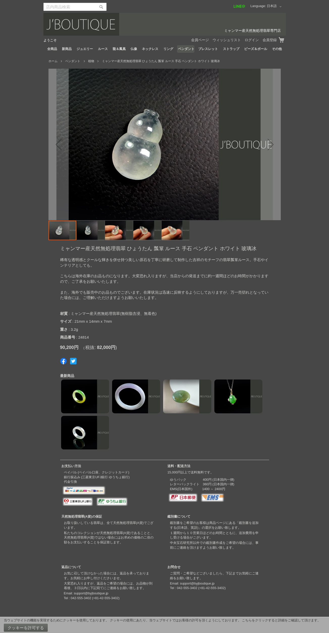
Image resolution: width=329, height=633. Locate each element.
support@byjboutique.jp (91, 593)
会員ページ (200, 40)
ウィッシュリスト (227, 40)
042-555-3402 (81, 598)
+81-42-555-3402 (105, 598)
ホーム (53, 61)
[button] (275, 6)
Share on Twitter (73, 361)
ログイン (252, 40)
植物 (91, 61)
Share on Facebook (63, 361)
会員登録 (270, 40)
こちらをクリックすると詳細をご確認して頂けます (279, 620)
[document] (164, 625)
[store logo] (164, 24)
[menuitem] (52, 49)
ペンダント (72, 61)
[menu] (164, 49)
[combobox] (75, 7)
